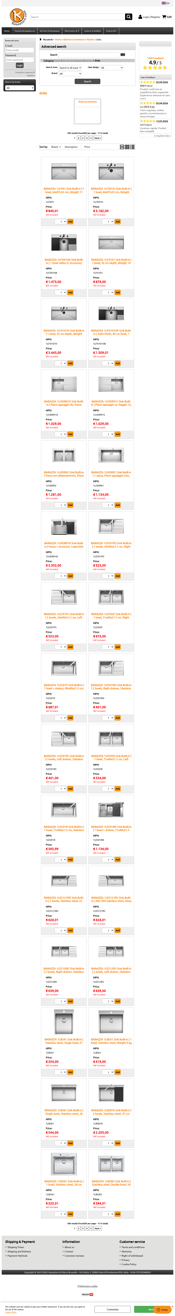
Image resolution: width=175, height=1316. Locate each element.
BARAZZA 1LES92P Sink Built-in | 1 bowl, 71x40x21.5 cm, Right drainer (111, 618)
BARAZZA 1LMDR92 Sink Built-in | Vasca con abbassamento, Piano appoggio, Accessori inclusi (64, 476)
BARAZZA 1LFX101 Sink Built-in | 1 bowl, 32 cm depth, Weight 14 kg (111, 264)
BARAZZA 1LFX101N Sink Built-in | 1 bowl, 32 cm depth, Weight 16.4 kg (64, 335)
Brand (54, 74)
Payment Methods (17, 1256)
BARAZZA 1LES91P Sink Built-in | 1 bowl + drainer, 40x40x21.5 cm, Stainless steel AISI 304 (64, 689)
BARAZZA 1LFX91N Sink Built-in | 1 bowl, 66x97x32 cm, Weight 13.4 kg (111, 193)
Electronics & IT (71, 31)
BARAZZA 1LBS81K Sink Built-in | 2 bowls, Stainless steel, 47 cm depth (111, 1114)
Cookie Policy (10, 1312)
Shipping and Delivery (19, 1252)
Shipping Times (16, 1248)
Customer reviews (74, 1256)
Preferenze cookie (87, 1287)
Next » (98, 139)
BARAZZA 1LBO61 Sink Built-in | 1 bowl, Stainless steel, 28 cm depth (63, 1185)
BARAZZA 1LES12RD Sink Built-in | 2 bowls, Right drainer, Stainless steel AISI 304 (64, 973)
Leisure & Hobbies (92, 31)
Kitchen (88, 61)
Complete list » (162, 136)
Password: (10, 56)
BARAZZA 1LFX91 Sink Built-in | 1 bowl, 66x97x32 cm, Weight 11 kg (64, 193)
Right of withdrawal (132, 1256)
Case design (93, 68)
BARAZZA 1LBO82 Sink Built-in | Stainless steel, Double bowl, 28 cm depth (111, 1185)
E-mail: (8, 46)
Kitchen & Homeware (49, 31)
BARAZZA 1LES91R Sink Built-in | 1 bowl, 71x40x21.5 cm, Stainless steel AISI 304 (64, 831)
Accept (152, 1309)
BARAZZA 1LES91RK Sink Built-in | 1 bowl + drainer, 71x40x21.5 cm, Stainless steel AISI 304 (111, 831)
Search (53, 55)
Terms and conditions (133, 1248)
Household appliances (25, 31)
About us (69, 1248)
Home (7, 31)
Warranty (127, 1252)
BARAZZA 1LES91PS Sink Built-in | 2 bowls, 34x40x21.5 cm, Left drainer (64, 618)
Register (31, 76)
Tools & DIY (111, 31)
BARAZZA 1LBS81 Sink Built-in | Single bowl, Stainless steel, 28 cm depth (64, 1114)
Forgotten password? (25, 73)
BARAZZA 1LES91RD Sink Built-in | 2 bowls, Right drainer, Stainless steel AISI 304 (111, 689)
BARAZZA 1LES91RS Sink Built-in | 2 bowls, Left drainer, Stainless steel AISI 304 (64, 760)
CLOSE (172, 1306)
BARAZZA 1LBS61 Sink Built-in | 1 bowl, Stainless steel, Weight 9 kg (111, 1042)
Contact (69, 1252)
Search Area (51, 68)
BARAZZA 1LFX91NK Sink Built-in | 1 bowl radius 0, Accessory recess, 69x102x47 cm (64, 264)
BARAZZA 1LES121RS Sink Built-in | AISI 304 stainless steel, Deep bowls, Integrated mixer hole (111, 902)
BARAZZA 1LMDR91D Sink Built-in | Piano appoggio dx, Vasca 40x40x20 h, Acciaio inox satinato (64, 406)
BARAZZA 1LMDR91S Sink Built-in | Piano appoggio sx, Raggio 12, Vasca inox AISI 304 (111, 406)
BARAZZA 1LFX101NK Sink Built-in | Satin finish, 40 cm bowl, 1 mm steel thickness (111, 335)
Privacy (126, 1260)
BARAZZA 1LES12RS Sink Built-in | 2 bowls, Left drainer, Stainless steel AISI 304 (111, 973)
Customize (112, 1309)
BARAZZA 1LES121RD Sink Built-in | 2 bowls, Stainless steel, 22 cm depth (64, 902)
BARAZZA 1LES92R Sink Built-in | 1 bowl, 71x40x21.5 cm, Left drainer (111, 760)
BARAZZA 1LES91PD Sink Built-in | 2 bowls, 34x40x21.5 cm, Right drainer (111, 547)
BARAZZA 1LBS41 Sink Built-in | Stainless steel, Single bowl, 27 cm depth (64, 1044)
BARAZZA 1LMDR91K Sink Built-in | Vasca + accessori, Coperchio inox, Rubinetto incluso (64, 547)
